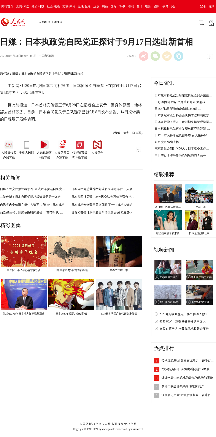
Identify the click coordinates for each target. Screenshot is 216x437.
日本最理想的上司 (199, 233)
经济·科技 (38, 6)
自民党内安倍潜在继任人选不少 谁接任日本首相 (32, 204)
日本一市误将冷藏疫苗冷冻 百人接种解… (182, 135)
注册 (212, 6)
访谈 (105, 6)
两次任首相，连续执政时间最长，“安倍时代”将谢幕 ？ (36, 212)
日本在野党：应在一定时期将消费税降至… (183, 122)
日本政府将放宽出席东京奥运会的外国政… (183, 95)
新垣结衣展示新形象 (167, 233)
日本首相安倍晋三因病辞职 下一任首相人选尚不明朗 (106, 204)
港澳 (131, 6)
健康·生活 (84, 6)
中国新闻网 (46, 56)
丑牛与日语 (199, 207)
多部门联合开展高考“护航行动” (182, 386)
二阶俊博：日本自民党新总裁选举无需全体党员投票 (35, 196)
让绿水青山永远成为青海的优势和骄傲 (187, 377)
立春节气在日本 (119, 270)
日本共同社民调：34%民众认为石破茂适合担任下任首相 (108, 196)
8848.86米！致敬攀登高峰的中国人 (182, 321)
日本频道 (57, 22)
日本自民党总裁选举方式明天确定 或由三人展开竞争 (106, 189)
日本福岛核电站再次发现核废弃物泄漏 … (182, 128)
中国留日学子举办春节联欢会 (24, 270)
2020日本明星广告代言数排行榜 (119, 313)
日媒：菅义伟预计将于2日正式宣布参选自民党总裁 (34, 189)
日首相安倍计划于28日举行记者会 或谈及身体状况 (105, 212)
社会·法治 (53, 6)
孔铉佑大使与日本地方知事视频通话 (23, 313)
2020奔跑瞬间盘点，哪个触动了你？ (183, 314)
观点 (96, 6)
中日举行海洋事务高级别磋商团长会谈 (180, 155)
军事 (122, 6)
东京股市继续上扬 (167, 142)
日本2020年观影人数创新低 (71, 313)
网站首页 (7, 6)
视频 (148, 6)
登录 (203, 6)
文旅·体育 (68, 6)
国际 (114, 6)
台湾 (140, 6)
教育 (165, 6)
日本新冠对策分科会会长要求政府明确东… (183, 115)
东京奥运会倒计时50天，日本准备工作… (182, 148)
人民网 (43, 22)
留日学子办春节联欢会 (168, 207)
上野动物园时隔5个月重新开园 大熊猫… (181, 102)
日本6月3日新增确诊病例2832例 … (178, 108)
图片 (157, 6)
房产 (174, 6)
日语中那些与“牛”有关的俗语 (71, 270)
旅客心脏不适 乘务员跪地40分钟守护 (184, 328)
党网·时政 (22, 6)
